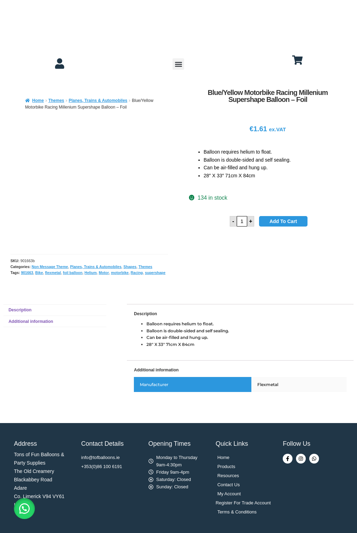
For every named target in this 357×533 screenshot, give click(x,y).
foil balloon (72, 273)
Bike (39, 273)
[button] (178, 64)
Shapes (129, 267)
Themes (56, 100)
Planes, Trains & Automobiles (98, 100)
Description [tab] (19, 310)
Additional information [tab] (30, 321)
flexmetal (53, 273)
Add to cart (283, 221)
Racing (137, 273)
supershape (155, 273)
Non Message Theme (50, 267)
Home (38, 100)
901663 (27, 273)
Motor (104, 273)
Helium (90, 273)
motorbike (120, 273)
